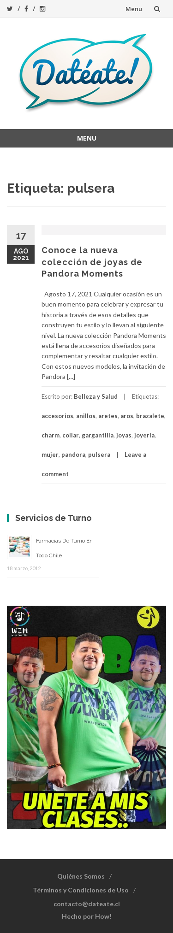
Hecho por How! (87, 916)
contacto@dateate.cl (87, 904)
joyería (144, 435)
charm (51, 435)
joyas (123, 435)
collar (70, 435)
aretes (108, 415)
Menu (133, 9)
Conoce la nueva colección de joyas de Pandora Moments (92, 261)
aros (126, 415)
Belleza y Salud (96, 396)
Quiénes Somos (81, 876)
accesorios (57, 415)
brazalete (150, 415)
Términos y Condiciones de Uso (81, 890)
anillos (85, 415)
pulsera (99, 454)
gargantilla (97, 435)
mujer (50, 454)
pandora (73, 454)
